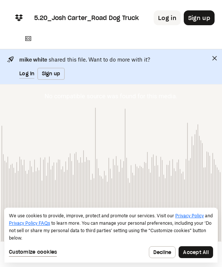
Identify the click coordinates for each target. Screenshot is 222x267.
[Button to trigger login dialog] (167, 17)
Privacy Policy (189, 215)
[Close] (215, 58)
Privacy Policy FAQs (29, 223)
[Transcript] (28, 38)
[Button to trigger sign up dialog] (199, 17)
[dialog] (111, 235)
